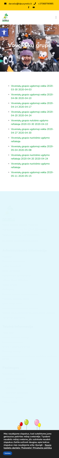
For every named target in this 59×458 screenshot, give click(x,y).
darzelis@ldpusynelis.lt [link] (18, 3)
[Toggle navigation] (56, 17)
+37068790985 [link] (43, 3)
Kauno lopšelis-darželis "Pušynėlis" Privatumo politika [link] (28, 446)
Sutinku (8, 453)
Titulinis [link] (19, 51)
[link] (4, 32)
